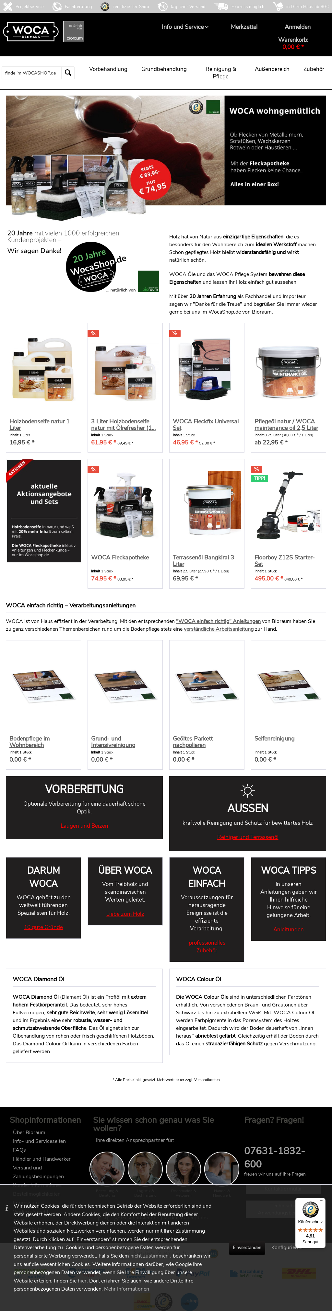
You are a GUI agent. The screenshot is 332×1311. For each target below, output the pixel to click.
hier (82, 1280)
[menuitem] (183, 27)
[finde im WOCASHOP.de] (38, 72)
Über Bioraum (29, 1132)
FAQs (19, 1150)
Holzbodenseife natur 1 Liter (39, 424)
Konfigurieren (286, 1247)
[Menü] (322, 1202)
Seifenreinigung (275, 738)
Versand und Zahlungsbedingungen (38, 1172)
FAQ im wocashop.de (268, 1131)
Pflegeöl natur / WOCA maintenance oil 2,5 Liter (286, 424)
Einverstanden (247, 1248)
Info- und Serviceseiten (39, 1141)
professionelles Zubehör (207, 946)
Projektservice (30, 7)
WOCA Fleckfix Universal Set (206, 424)
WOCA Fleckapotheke (120, 557)
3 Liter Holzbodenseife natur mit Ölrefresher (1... (123, 424)
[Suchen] (68, 72)
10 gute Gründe (43, 927)
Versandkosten (207, 1079)
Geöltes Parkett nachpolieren (193, 741)
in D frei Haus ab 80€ (307, 7)
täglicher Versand (188, 7)
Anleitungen (288, 929)
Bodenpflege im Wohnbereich (29, 741)
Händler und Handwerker (42, 1159)
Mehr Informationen (126, 1289)
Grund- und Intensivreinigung (113, 741)
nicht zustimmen (149, 1255)
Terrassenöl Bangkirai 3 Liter (203, 560)
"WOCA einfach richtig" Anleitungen (218, 621)
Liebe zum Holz (125, 914)
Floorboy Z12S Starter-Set (285, 560)
